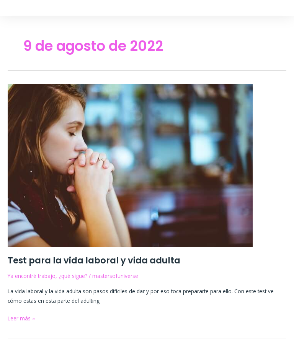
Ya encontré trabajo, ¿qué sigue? (47, 275)
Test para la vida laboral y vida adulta (94, 260)
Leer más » (21, 318)
